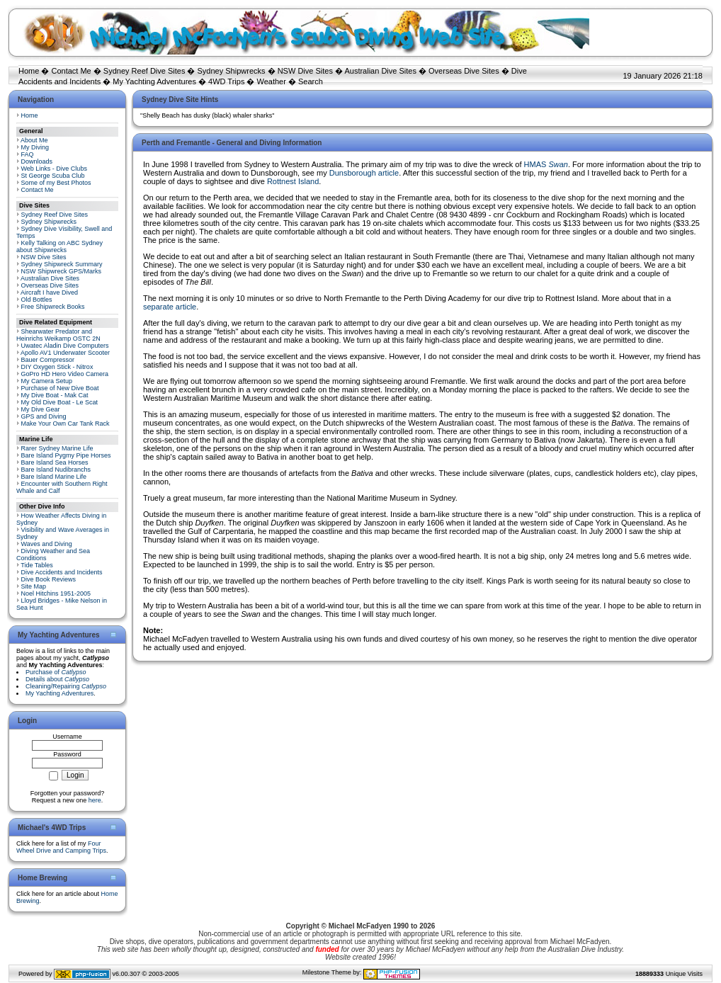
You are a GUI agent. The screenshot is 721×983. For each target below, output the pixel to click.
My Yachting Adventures (154, 81)
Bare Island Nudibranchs (56, 469)
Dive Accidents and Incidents (62, 572)
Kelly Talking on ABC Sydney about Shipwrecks (59, 246)
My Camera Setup (47, 381)
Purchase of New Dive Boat (60, 388)
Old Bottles (36, 299)
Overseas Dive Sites (463, 71)
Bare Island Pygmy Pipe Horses (66, 455)
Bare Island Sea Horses (55, 462)
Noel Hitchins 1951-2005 (56, 593)
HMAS (546, 164)
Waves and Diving (46, 543)
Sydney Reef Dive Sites (144, 71)
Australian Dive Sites (380, 71)
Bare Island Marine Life (54, 476)
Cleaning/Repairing (65, 686)
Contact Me (71, 71)
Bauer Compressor (48, 359)
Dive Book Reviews (48, 579)
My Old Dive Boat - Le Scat (59, 402)
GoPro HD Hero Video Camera (64, 373)
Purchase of (55, 672)
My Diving (35, 147)
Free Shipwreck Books (53, 306)
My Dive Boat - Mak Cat (55, 395)
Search (310, 81)
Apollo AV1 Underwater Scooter (65, 352)
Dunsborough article (364, 173)
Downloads (37, 161)
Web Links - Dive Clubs (54, 168)
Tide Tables (37, 565)
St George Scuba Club (53, 175)
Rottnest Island (293, 181)
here (95, 800)
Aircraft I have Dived (49, 292)
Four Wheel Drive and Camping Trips (61, 847)
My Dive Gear (40, 409)
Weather (271, 81)
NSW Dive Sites (305, 71)
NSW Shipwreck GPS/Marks (61, 271)
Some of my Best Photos (56, 182)
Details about (57, 679)
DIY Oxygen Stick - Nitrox (57, 366)
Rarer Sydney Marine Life (57, 448)
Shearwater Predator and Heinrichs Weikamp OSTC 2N (58, 335)
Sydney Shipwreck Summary (62, 264)
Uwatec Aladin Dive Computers (65, 345)
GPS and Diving (44, 416)
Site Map (34, 586)
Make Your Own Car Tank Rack (65, 423)
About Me (34, 140)
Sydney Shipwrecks (232, 71)
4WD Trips (226, 81)
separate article (169, 306)
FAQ (27, 154)
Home (28, 71)
